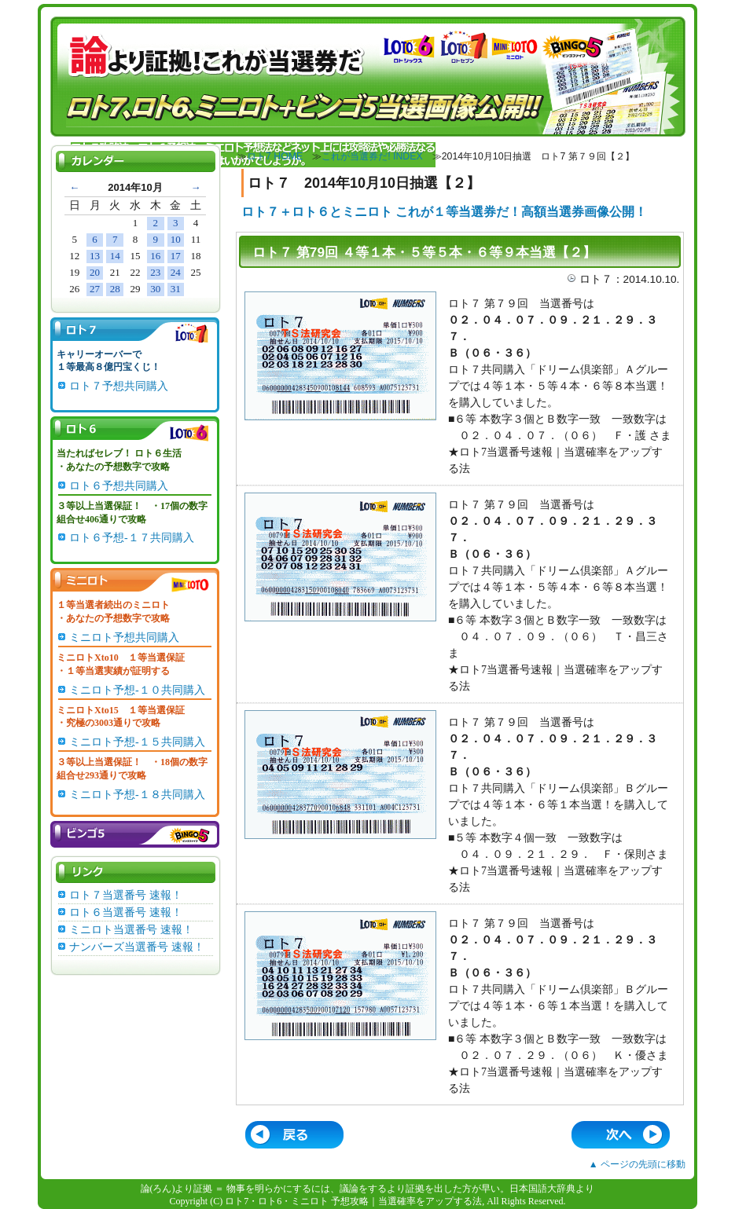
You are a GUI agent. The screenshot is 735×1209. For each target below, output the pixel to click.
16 (155, 256)
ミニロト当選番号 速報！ (131, 930)
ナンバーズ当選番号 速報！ (136, 947)
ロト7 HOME (275, 156)
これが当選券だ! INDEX (372, 156)
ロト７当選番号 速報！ (125, 895)
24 (176, 272)
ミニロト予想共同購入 (124, 637)
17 (176, 256)
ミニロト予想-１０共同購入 (137, 690)
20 (95, 272)
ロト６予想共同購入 (118, 486)
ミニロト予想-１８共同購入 (137, 795)
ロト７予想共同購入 (118, 386)
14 (115, 256)
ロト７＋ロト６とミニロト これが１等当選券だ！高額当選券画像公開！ (444, 211)
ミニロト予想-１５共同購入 (137, 742)
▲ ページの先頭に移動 (637, 1164)
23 (155, 272)
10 (176, 239)
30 (155, 289)
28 (115, 289)
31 (176, 289)
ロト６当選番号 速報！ (125, 912)
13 (95, 256)
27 (95, 289)
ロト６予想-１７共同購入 (131, 538)
